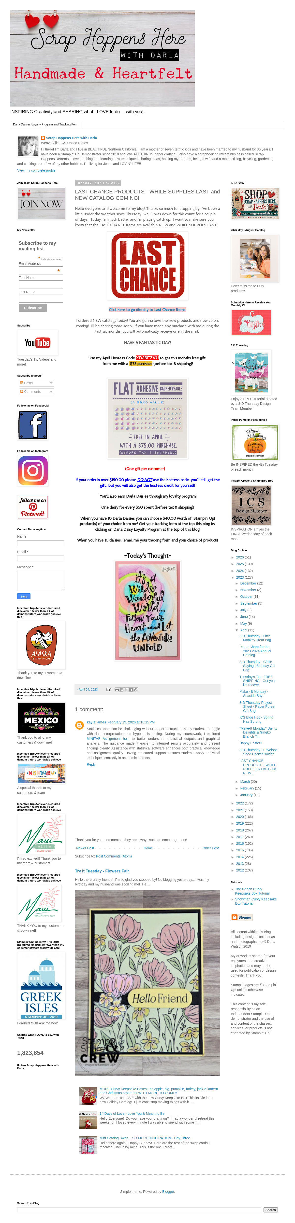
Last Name (27, 292)
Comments (30, 392)
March (245, 782)
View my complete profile (36, 170)
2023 (240, 577)
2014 (240, 857)
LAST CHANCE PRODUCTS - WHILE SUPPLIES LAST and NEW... (257, 767)
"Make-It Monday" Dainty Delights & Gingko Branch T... (258, 732)
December (248, 583)
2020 (240, 817)
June (244, 617)
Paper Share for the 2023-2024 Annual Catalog (255, 651)
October (246, 596)
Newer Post (85, 848)
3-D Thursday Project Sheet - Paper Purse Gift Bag (256, 707)
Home (148, 848)
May (244, 623)
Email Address (39, 264)
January (246, 795)
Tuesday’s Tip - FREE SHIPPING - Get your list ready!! (257, 681)
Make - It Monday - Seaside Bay (253, 694)
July (243, 610)
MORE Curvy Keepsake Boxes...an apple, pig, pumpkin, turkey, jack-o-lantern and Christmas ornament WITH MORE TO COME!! (159, 1091)
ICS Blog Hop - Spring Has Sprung (256, 719)
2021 (240, 810)
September (249, 603)
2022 (240, 803)
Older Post (211, 848)
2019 (240, 823)
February (247, 788)
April (244, 630)
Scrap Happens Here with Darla (71, 138)
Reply (91, 764)
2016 (240, 843)
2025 (240, 564)
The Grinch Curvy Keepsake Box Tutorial (252, 891)
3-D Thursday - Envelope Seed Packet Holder (258, 752)
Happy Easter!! (250, 743)
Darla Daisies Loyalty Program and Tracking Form (45, 124)
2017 (240, 837)
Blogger (168, 1192)
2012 (240, 870)
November (248, 590)
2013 (240, 864)
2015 (240, 850)
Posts (26, 383)
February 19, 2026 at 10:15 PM (131, 722)
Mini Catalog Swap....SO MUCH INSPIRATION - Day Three (145, 1138)
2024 (240, 571)
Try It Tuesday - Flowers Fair (102, 871)
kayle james (96, 722)
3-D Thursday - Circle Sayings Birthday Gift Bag (257, 666)
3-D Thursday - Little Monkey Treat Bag (255, 638)
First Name (27, 278)
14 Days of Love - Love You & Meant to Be (132, 1113)
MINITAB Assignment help (108, 739)
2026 (240, 557)
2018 (240, 830)
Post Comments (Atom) (114, 856)
